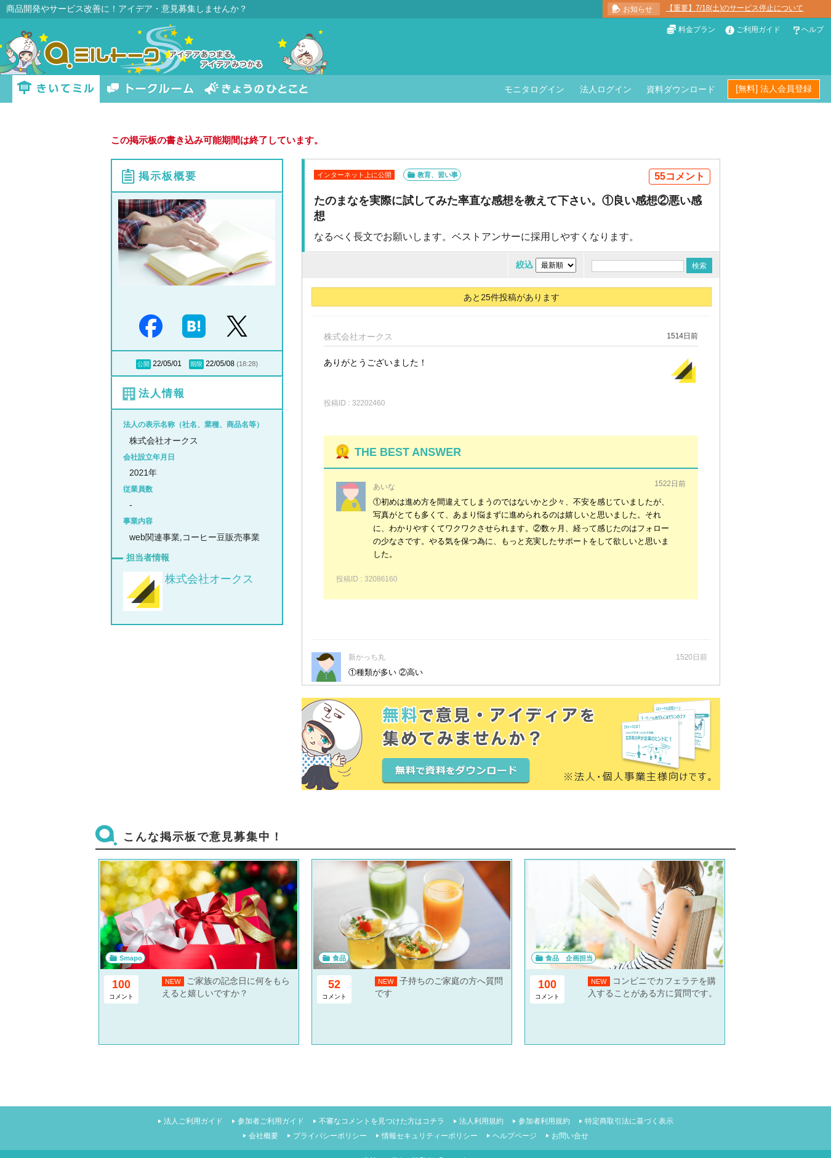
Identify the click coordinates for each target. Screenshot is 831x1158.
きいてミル (56, 89)
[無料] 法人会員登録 (774, 89)
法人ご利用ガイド (193, 1121)
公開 (143, 364)
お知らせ (637, 9)
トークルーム (150, 89)
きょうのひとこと (256, 89)
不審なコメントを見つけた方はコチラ (381, 1121)
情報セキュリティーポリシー (430, 1136)
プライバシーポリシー (330, 1136)
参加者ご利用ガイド (271, 1121)
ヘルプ (812, 29)
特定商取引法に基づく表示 (629, 1121)
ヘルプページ (514, 1136)
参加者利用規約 (544, 1121)
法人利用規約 (481, 1121)
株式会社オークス (209, 579)
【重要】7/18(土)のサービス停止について (734, 8)
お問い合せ (570, 1136)
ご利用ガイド (758, 29)
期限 (196, 364)
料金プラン (696, 29)
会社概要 (263, 1136)
